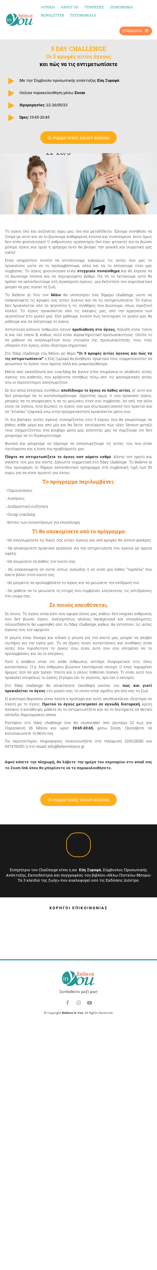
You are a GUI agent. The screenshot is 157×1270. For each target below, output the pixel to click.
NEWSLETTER (52, 15)
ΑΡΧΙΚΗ (48, 7)
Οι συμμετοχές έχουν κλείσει (78, 137)
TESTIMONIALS (83, 15)
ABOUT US (69, 7)
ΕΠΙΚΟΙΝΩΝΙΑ (121, 7)
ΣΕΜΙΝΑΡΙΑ (135, 31)
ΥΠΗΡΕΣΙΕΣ (94, 7)
